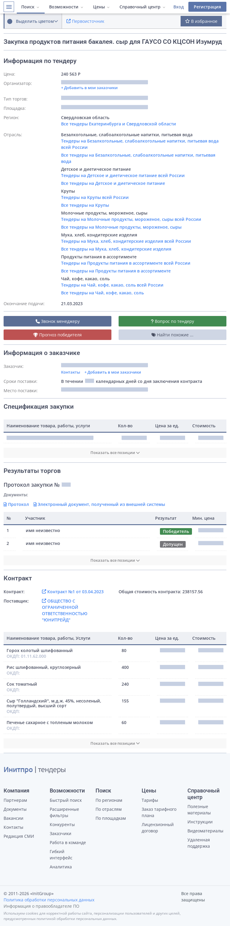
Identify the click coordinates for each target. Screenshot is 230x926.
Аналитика (61, 867)
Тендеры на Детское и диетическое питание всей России (123, 175)
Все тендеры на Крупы (85, 205)
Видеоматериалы (205, 831)
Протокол (16, 504)
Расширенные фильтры (64, 812)
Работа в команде (68, 842)
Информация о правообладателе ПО (41, 906)
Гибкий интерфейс (61, 855)
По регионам (109, 800)
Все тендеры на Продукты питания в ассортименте (116, 271)
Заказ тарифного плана (159, 812)
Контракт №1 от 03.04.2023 (73, 591)
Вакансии (13, 818)
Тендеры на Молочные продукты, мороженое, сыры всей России (131, 219)
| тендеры (35, 770)
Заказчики (60, 833)
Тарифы (150, 800)
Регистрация (207, 7)
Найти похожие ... (172, 335)
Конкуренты (62, 824)
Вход (178, 7)
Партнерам (15, 800)
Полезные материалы (199, 810)
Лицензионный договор (158, 828)
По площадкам (111, 818)
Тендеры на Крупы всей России (95, 197)
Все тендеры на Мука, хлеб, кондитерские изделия (116, 249)
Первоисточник (85, 21)
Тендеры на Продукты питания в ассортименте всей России (125, 263)
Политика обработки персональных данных (49, 900)
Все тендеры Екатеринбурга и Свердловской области (118, 124)
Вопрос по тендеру (172, 321)
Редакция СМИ (19, 836)
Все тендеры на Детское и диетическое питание (113, 183)
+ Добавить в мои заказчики (112, 372)
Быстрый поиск (66, 800)
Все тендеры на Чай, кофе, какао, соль (102, 293)
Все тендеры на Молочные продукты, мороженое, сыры (121, 227)
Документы (15, 809)
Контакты (70, 372)
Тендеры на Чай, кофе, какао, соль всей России (112, 285)
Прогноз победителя (57, 335)
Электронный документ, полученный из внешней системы (99, 504)
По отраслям (109, 809)
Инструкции (200, 822)
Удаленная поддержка (198, 843)
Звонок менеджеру (58, 321)
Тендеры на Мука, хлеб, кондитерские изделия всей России (126, 241)
